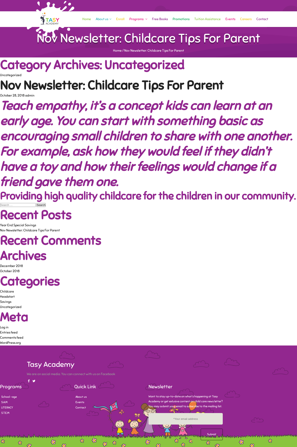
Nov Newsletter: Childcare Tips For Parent (112, 85)
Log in (4, 327)
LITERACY (7, 407)
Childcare (7, 291)
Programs (138, 19)
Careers (246, 19)
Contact (262, 19)
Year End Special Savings (18, 225)
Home (86, 19)
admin (29, 95)
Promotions (181, 19)
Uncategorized (10, 75)
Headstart (7, 297)
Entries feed (9, 332)
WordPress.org (10, 343)
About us (103, 19)
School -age (9, 397)
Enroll (120, 19)
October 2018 (10, 271)
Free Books (160, 19)
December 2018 (11, 266)
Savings (5, 302)
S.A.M (4, 402)
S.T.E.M (5, 413)
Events (230, 19)
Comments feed (11, 338)
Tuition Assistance (207, 19)
